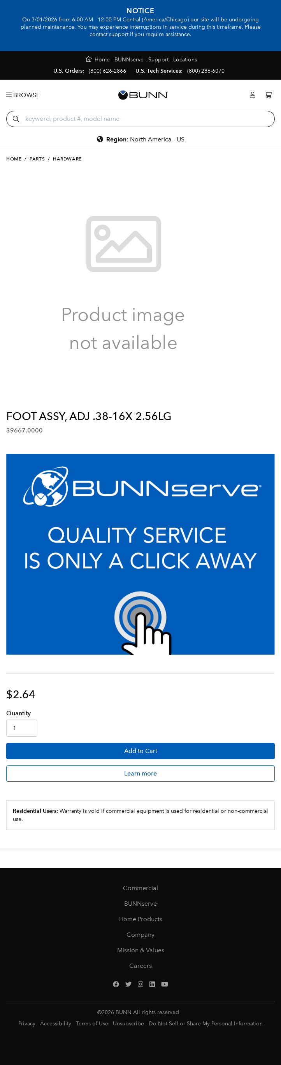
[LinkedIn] (152, 984)
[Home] (98, 60)
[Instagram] (140, 984)
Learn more (140, 773)
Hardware (67, 159)
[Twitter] (128, 984)
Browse (23, 95)
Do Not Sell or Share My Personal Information (206, 1023)
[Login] (252, 95)
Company (140, 934)
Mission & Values (140, 950)
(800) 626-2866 (107, 71)
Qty (18, 713)
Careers (140, 965)
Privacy (26, 1023)
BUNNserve (140, 903)
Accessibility (55, 1023)
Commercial (140, 888)
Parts (37, 159)
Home (13, 159)
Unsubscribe (128, 1023)
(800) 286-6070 (206, 71)
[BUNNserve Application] (140, 554)
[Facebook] (116, 984)
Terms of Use (92, 1023)
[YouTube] (164, 984)
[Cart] (268, 95)
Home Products (140, 919)
